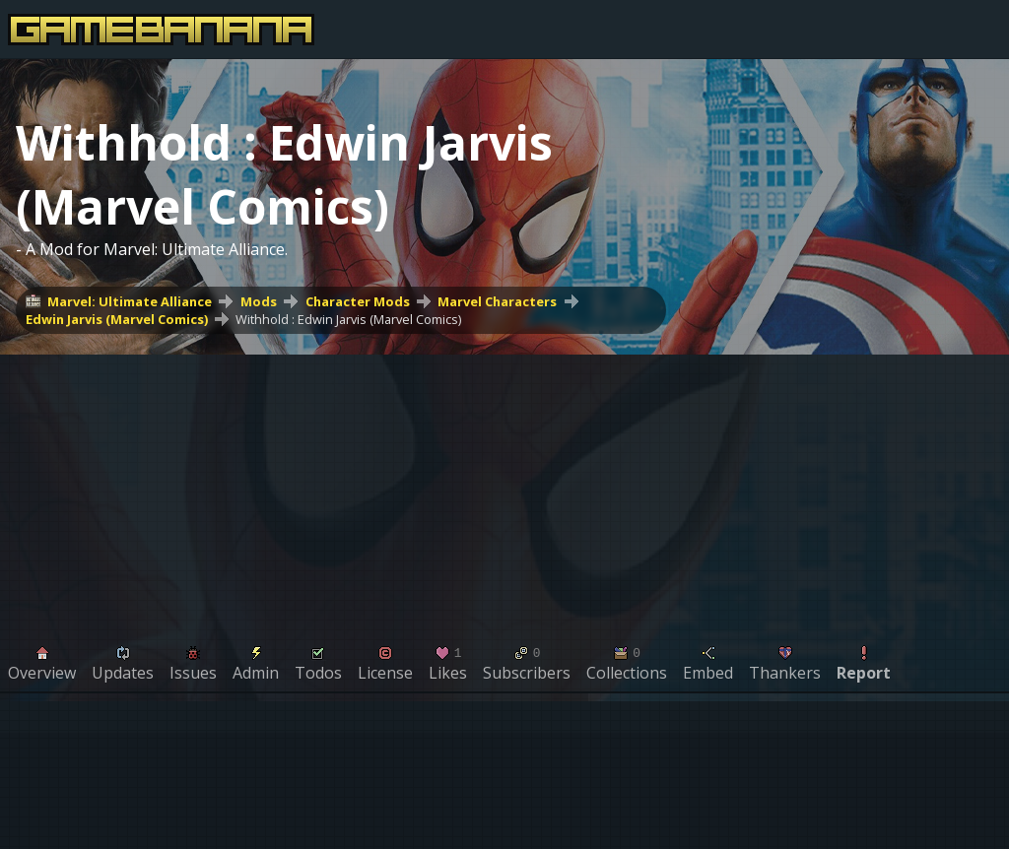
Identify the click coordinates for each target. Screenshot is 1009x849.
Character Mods (357, 301)
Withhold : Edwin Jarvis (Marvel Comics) (348, 319)
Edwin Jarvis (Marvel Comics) (117, 319)
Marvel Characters (497, 301)
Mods (258, 301)
